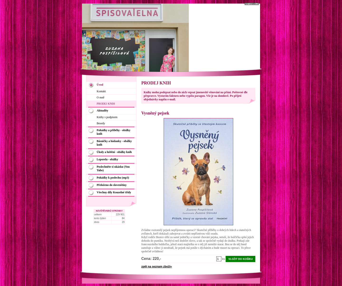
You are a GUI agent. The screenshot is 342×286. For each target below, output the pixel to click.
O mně (100, 97)
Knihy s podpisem (107, 117)
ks (223, 259)
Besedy (101, 123)
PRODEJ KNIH (106, 103)
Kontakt (101, 91)
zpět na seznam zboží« (156, 266)
